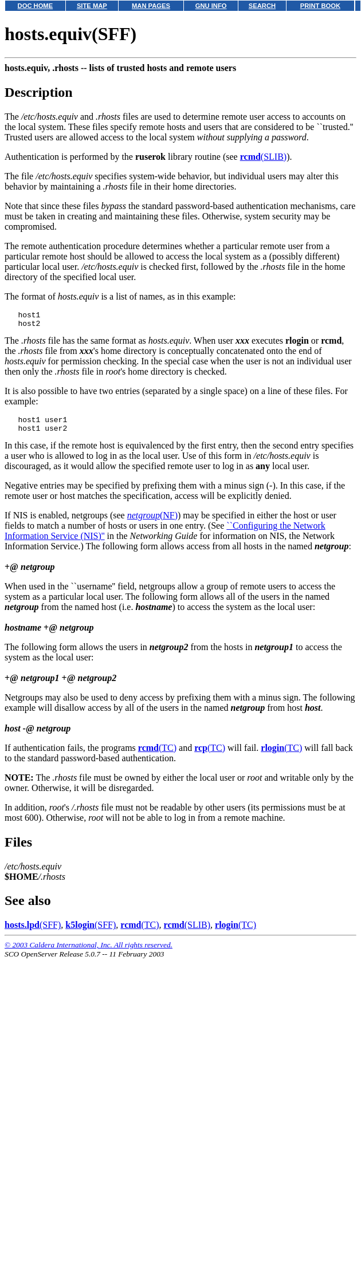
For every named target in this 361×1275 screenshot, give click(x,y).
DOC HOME (35, 5)
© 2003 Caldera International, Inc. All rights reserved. (88, 951)
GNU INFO (211, 5)
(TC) (157, 755)
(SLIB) (263, 157)
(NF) (152, 522)
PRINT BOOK (320, 5)
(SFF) (33, 931)
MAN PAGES (151, 5)
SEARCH (262, 5)
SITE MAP (92, 5)
